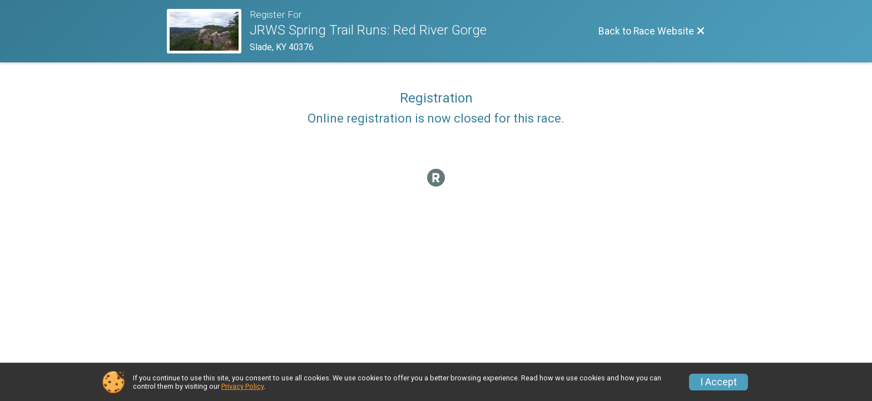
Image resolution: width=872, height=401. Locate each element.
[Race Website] (208, 31)
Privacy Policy (242, 386)
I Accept (718, 382)
